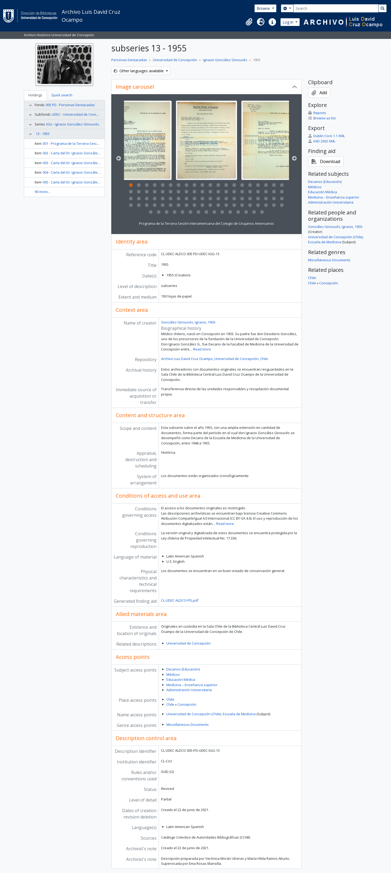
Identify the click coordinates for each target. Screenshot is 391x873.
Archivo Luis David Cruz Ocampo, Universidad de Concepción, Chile (214, 358)
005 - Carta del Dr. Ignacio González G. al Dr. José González (90, 182)
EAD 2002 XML (321, 141)
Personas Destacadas (129, 59)
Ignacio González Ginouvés (225, 59)
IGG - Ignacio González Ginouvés (72, 124)
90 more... (42, 191)
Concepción (186, 704)
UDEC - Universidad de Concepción (79, 114)
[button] (249, 22)
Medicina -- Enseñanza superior (191, 684)
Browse (264, 8)
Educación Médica (180, 679)
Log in (288, 22)
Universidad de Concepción (175, 59)
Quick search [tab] (61, 95)
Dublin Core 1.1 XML (326, 135)
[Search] (336, 8)
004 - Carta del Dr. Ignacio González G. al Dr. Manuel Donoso (91, 172)
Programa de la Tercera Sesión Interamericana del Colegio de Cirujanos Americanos (206, 223)
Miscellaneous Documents (187, 724)
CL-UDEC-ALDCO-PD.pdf (179, 600)
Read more (202, 349)
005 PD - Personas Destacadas (70, 104)
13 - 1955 (43, 133)
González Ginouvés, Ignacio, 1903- (188, 322)
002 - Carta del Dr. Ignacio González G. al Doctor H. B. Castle (90, 153)
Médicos (173, 674)
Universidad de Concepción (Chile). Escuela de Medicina (211, 714)
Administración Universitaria (189, 689)
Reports (317, 112)
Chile (170, 699)
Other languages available (139, 70)
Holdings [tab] (35, 95)
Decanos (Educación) (183, 669)
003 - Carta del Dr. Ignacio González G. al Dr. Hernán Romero (91, 162)
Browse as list (322, 118)
